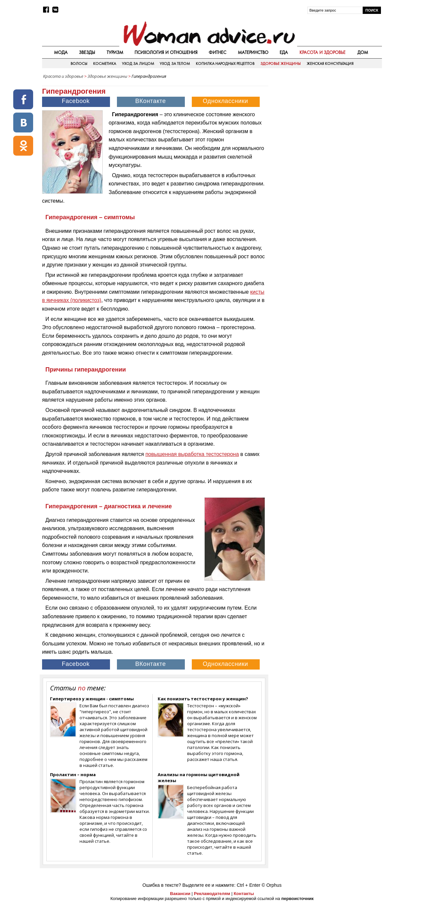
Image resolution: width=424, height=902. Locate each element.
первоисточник (297, 898)
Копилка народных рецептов (225, 63)
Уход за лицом (138, 63)
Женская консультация (330, 63)
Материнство (253, 52)
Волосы (79, 63)
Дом (362, 52)
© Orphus (272, 885)
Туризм (115, 52)
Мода (61, 52)
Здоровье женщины (280, 63)
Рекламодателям (212, 893)
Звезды (87, 52)
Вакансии (180, 893)
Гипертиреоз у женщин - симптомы (92, 699)
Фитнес (217, 52)
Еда (284, 52)
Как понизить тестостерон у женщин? (203, 699)
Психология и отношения (165, 52)
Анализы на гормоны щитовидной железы (198, 777)
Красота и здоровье (322, 52)
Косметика (104, 63)
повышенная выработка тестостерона (192, 454)
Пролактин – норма (73, 774)
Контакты (244, 893)
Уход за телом (175, 63)
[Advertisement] (325, 128)
